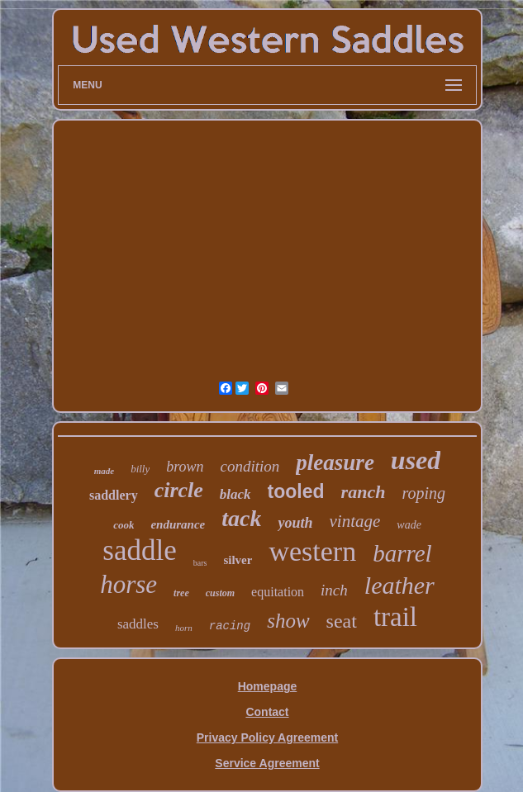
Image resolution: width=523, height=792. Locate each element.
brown (184, 466)
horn (184, 628)
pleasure (335, 462)
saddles (138, 624)
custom (220, 593)
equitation (277, 592)
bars (200, 562)
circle (179, 490)
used (415, 460)
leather (399, 585)
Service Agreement (267, 763)
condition (250, 466)
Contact (266, 711)
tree (181, 593)
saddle (139, 550)
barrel (402, 553)
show (288, 620)
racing (229, 626)
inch (334, 590)
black (235, 494)
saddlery (113, 495)
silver (237, 560)
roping (423, 493)
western (312, 551)
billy (140, 468)
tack (241, 518)
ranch (363, 491)
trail (395, 617)
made (104, 471)
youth (295, 523)
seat (341, 621)
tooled (296, 491)
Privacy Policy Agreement (267, 737)
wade (409, 525)
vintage (354, 521)
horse (128, 584)
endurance (177, 524)
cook (123, 525)
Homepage (267, 686)
